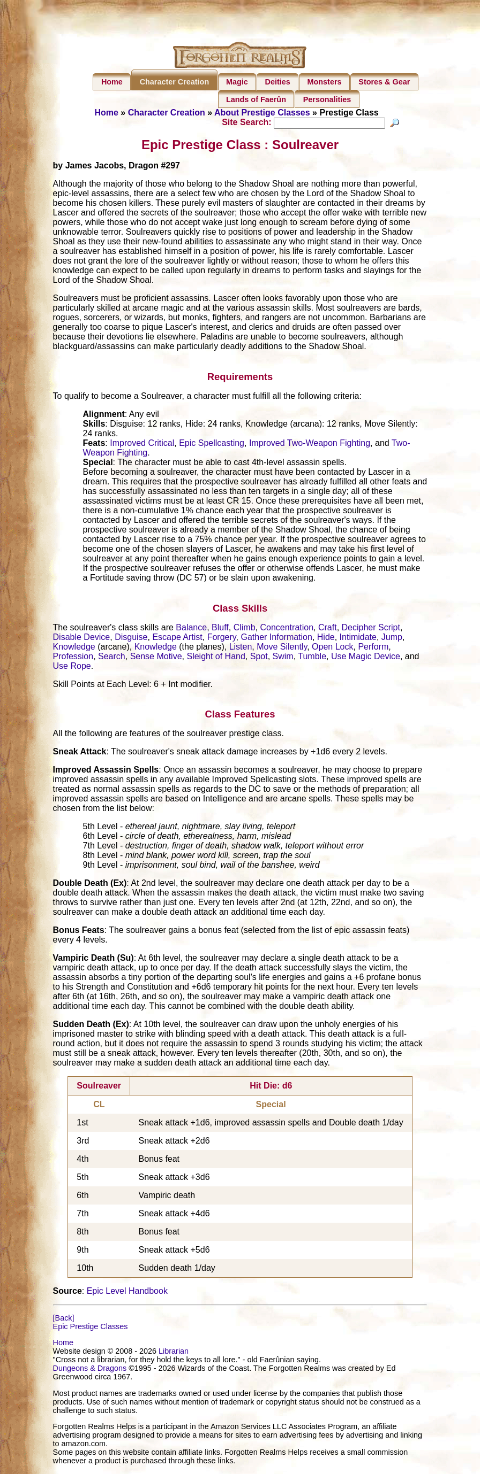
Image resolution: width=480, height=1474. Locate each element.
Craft (327, 628)
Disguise (131, 638)
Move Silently (282, 647)
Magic (237, 82)
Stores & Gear (384, 82)
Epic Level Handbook (127, 1292)
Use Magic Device (365, 657)
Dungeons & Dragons (90, 1369)
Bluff (220, 628)
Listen (240, 647)
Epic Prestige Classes (90, 1328)
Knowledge (74, 647)
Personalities (327, 99)
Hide (326, 638)
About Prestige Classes (262, 112)
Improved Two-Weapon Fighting (309, 444)
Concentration (286, 628)
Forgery (221, 638)
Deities (277, 82)
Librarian (174, 1352)
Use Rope (72, 667)
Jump (391, 638)
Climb (245, 628)
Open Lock (332, 647)
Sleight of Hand (215, 657)
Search (111, 657)
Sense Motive (156, 657)
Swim (283, 657)
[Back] (63, 1319)
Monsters (325, 82)
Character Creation (174, 82)
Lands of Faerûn (256, 99)
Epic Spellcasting (211, 444)
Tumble (312, 657)
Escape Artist (177, 638)
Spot (259, 657)
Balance (191, 628)
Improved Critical (142, 444)
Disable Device (81, 638)
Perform (373, 647)
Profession (73, 657)
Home (112, 82)
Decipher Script (371, 628)
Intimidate (358, 638)
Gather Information (276, 638)
